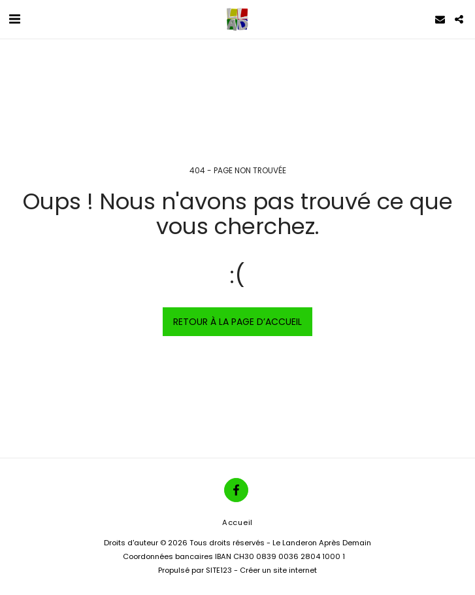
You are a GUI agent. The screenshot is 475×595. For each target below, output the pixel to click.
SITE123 (219, 570)
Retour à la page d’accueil (237, 321)
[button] (14, 19)
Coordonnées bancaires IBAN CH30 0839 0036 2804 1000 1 (234, 556)
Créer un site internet (278, 570)
